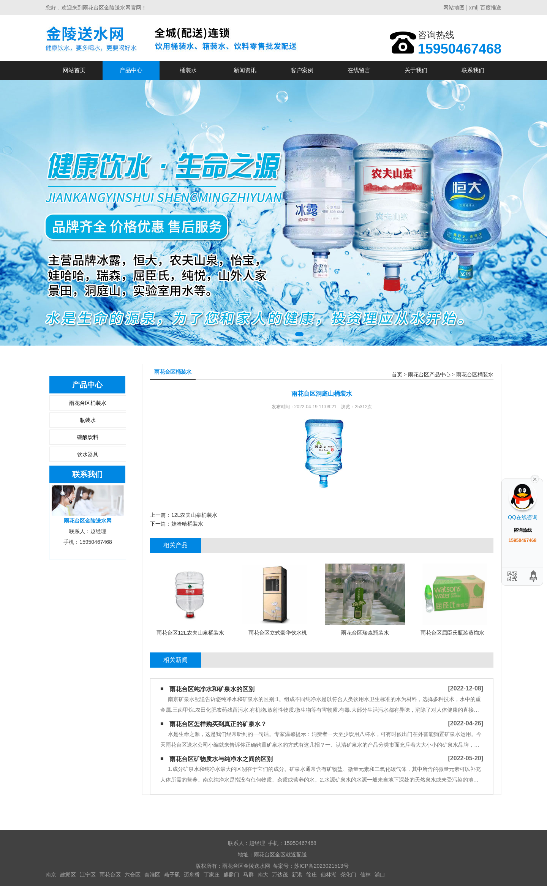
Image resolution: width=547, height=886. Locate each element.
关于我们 (416, 70)
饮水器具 (87, 454)
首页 (397, 374)
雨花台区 (110, 875)
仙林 (365, 875)
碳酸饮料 (87, 437)
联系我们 (473, 70)
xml (473, 8)
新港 (297, 875)
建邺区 (68, 875)
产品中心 (131, 70)
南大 (263, 875)
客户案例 (302, 70)
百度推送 (490, 8)
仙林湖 (329, 875)
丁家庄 (212, 875)
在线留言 (359, 70)
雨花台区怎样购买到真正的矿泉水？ (218, 724)
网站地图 (454, 8)
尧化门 (348, 875)
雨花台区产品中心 (429, 374)
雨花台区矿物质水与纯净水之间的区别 (221, 759)
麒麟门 (231, 875)
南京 (51, 875)
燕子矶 (172, 875)
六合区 (133, 875)
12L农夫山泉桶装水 (194, 515)
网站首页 (74, 70)
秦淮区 (152, 875)
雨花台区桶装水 (87, 403)
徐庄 (311, 875)
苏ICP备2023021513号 (321, 866)
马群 (248, 875)
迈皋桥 (192, 875)
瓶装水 (88, 420)
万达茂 (280, 875)
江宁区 (88, 875)
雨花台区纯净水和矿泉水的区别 (212, 689)
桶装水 (188, 70)
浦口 (380, 875)
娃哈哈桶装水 (187, 524)
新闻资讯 (245, 70)
